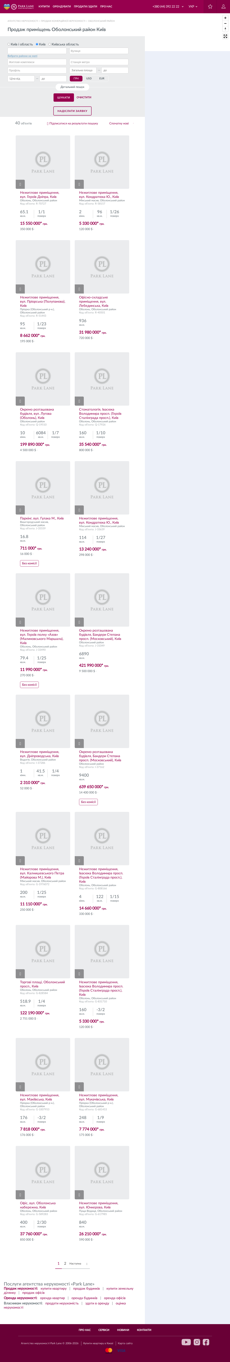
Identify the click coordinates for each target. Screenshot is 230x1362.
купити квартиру (54, 1288)
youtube (186, 1342)
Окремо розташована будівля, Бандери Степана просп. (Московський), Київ (100, 635)
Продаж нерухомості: (21, 1288)
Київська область (65, 44)
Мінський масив (89, 200)
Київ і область (22, 44)
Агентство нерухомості (23, 21)
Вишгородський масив (34, 522)
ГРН (76, 78)
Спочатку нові (119, 123)
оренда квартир (52, 1298)
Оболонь (25, 200)
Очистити (84, 97)
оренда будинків (84, 1298)
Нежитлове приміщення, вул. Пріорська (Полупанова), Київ (42, 302)
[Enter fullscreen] (225, 36)
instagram (197, 1342)
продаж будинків (86, 1288)
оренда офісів (115, 1298)
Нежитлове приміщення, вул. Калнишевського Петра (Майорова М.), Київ (42, 873)
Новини (123, 1330)
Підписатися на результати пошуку (73, 123)
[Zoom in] (225, 18)
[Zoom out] (225, 23)
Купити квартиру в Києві (98, 1343)
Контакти (144, 1330)
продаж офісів (33, 1293)
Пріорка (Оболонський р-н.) (37, 309)
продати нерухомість (62, 1303)
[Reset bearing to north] (225, 29)
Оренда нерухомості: (20, 1298)
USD (89, 78)
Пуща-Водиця (87, 1211)
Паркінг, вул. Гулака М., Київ (42, 518)
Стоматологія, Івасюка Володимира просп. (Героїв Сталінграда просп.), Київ (100, 414)
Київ (42, 44)
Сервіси (103, 1330)
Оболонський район (44, 200)
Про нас (85, 1330)
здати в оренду (97, 1303)
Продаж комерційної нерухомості (63, 21)
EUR (101, 78)
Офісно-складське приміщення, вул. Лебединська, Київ (93, 302)
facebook (206, 1342)
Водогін (25, 759)
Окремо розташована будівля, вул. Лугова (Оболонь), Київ (37, 414)
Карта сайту (125, 1343)
